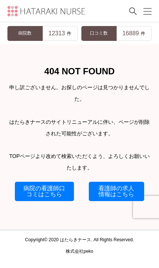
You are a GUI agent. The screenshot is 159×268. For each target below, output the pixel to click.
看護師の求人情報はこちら (116, 191)
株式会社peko (79, 251)
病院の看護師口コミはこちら (44, 191)
